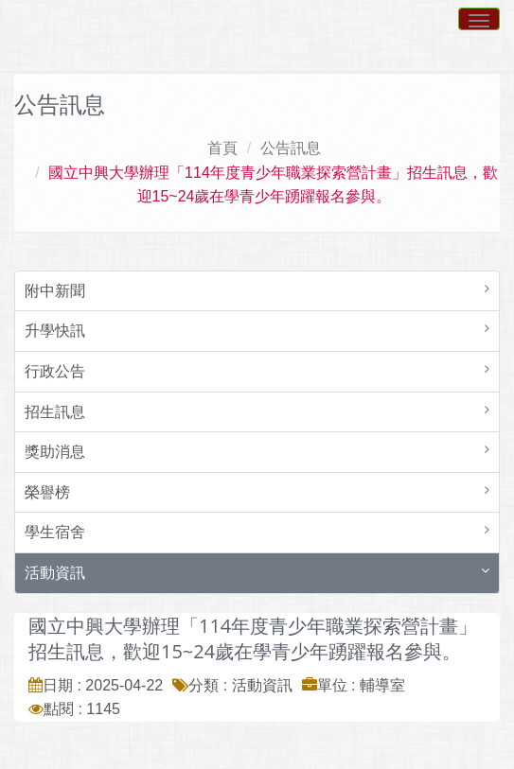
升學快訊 (55, 331)
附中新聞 (55, 291)
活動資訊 (55, 573)
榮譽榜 (47, 492)
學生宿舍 (55, 532)
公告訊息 (290, 148)
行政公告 (55, 371)
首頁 (222, 148)
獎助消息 (55, 452)
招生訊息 (55, 412)
